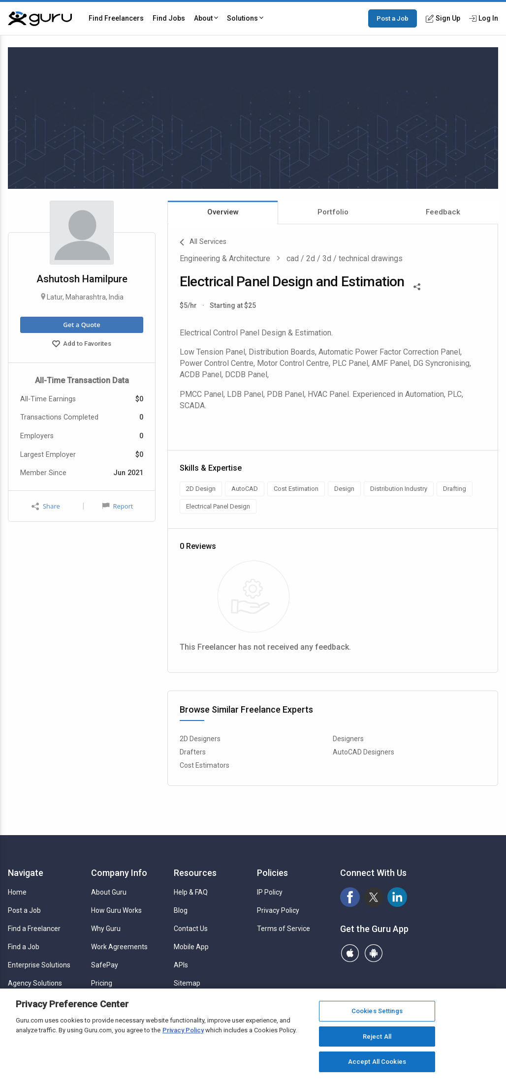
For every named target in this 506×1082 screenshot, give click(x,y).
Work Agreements (119, 947)
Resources (195, 873)
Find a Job (23, 947)
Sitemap (187, 983)
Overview (223, 212)
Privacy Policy (278, 910)
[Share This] (417, 286)
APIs (181, 965)
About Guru (108, 892)
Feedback (443, 212)
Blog (181, 910)
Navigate (25, 873)
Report (117, 506)
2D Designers (200, 739)
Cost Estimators (204, 765)
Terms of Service (283, 928)
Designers (348, 739)
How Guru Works (116, 910)
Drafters (193, 752)
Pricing (101, 983)
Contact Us (191, 928)
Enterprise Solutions (39, 965)
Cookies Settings (377, 1011)
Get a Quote (81, 324)
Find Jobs (169, 18)
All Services (203, 242)
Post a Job (393, 18)
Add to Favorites (81, 345)
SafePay (104, 965)
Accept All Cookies (377, 1061)
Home (17, 892)
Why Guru (106, 928)
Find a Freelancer (34, 928)
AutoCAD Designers (363, 752)
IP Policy (270, 892)
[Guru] (40, 18)
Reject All (377, 1036)
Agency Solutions (35, 983)
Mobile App (191, 947)
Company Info (119, 873)
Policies (272, 873)
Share (46, 506)
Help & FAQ (191, 892)
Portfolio (332, 212)
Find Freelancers (116, 18)
